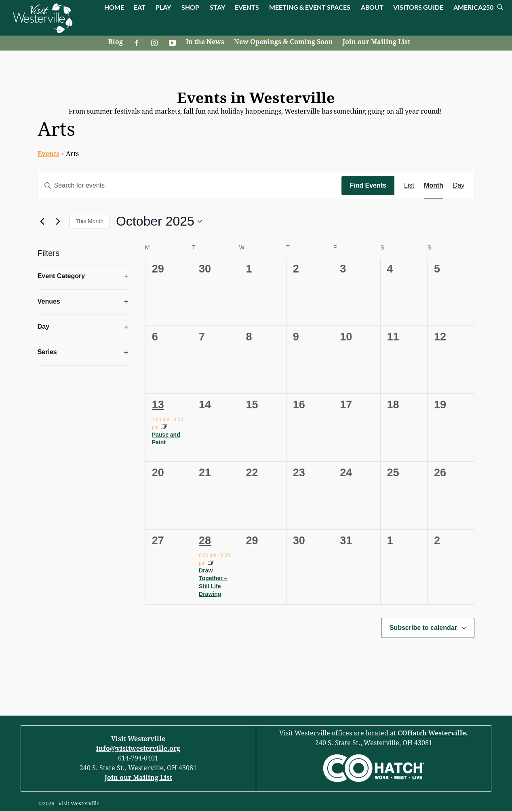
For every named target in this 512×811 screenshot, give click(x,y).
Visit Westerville (78, 803)
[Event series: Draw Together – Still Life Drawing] (210, 563)
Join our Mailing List (376, 42)
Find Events (368, 185)
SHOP (190, 7)
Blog (115, 42)
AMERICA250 (473, 7)
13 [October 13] (158, 405)
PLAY (163, 7)
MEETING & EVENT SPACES (309, 7)
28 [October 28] (205, 540)
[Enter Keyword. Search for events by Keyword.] (190, 185)
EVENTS (247, 7)
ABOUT (372, 7)
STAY (217, 7)
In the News (205, 42)
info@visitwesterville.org (138, 748)
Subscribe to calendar (423, 627)
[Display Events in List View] (409, 185)
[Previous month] (42, 221)
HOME (114, 7)
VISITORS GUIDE (418, 7)
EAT (139, 7)
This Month (89, 221)
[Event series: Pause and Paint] (163, 427)
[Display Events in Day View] (458, 185)
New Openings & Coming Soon (283, 42)
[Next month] (58, 221)
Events (48, 154)
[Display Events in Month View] (433, 185)
